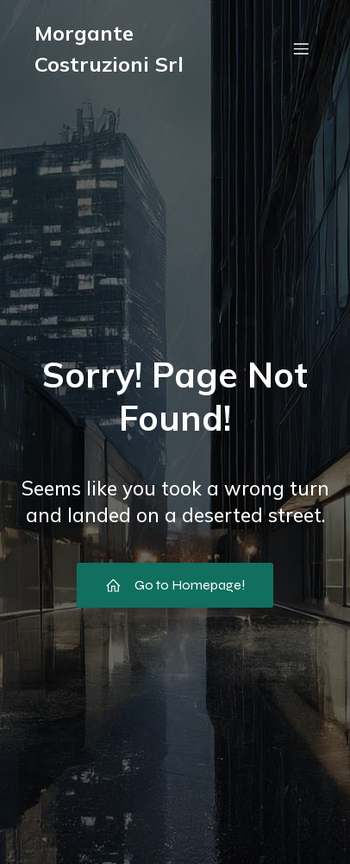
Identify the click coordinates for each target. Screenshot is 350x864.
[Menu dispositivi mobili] (301, 48)
